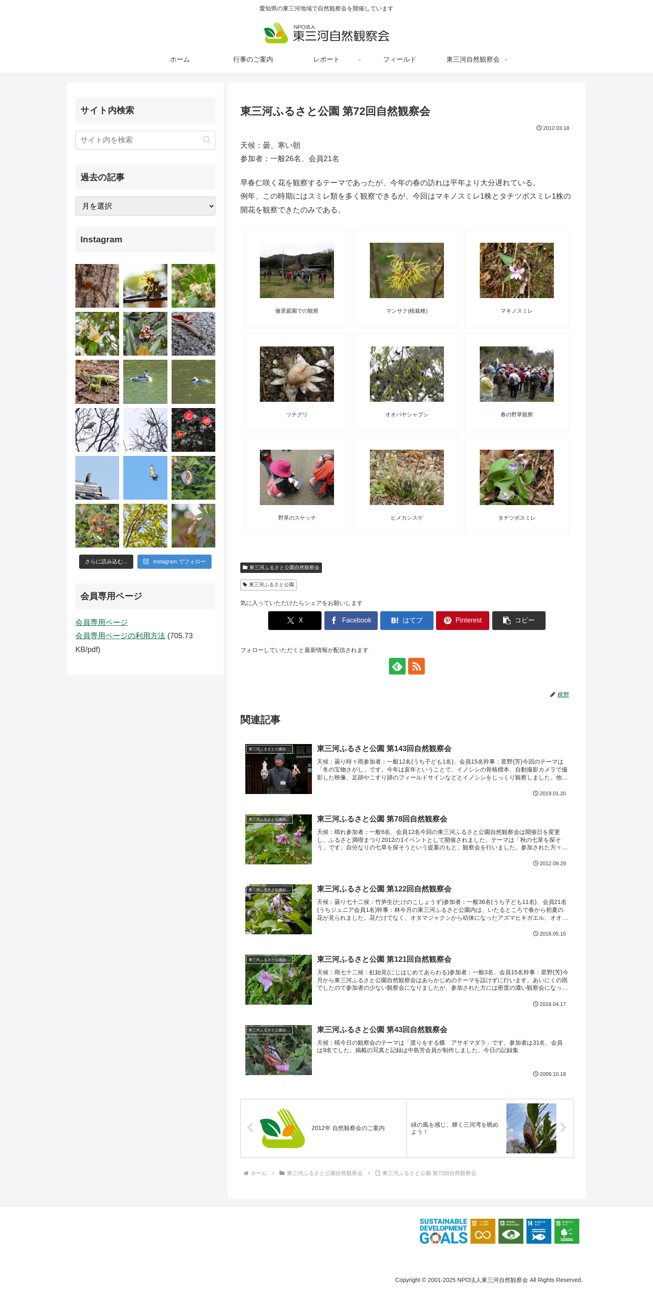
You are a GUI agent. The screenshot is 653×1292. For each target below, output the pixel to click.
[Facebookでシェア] (351, 620)
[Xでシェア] (295, 620)
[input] (145, 140)
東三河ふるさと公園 (268, 584)
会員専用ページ (101, 622)
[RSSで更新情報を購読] (416, 666)
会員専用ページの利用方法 (120, 636)
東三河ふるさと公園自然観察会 (281, 567)
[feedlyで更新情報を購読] (397, 666)
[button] (519, 620)
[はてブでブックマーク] (407, 620)
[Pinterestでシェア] (462, 620)
